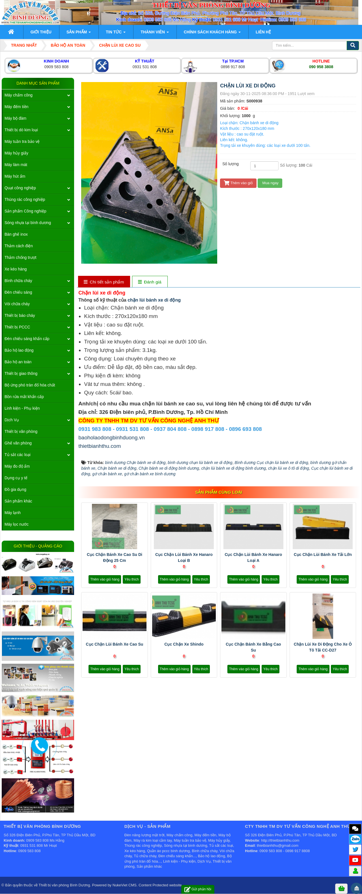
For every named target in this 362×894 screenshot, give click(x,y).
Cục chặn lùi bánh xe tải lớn (323, 554)
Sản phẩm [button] (78, 34)
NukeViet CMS (125, 885)
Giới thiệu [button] (41, 32)
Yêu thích (131, 579)
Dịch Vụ (12, 420)
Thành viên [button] (155, 34)
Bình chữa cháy (18, 280)
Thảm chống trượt (20, 257)
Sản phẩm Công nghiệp (25, 211)
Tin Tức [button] (116, 34)
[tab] (104, 282)
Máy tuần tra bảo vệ (22, 141)
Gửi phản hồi (197, 889)
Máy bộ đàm (15, 118)
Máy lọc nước (17, 524)
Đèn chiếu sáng (18, 292)
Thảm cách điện (19, 246)
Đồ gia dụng (15, 489)
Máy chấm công (19, 95)
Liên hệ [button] (263, 32)
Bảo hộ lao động (19, 350)
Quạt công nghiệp (20, 188)
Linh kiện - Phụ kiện (22, 408)
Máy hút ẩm (15, 176)
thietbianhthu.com (99, 446)
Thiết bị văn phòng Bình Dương (64, 885)
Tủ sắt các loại (18, 454)
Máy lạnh (13, 512)
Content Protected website (160, 885)
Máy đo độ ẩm (17, 466)
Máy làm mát (16, 164)
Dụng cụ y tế (16, 478)
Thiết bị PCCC (17, 327)
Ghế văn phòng (18, 443)
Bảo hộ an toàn (18, 362)
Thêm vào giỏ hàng (104, 579)
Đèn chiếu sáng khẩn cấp (27, 338)
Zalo (355, 839)
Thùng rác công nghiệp (25, 199)
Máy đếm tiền (16, 106)
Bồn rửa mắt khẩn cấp (24, 396)
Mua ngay (270, 183)
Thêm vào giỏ (238, 183)
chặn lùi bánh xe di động (154, 300)
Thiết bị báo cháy (20, 315)
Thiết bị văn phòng (21, 431)
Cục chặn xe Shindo (183, 644)
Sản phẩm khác (18, 501)
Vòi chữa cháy (17, 304)
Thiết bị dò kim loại (21, 130)
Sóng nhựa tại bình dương (28, 222)
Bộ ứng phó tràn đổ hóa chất (30, 385)
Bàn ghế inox (16, 234)
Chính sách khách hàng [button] (212, 34)
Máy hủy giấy (16, 153)
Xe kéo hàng (16, 269)
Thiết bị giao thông (21, 373)
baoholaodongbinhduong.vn (111, 437)
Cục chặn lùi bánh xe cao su (114, 644)
